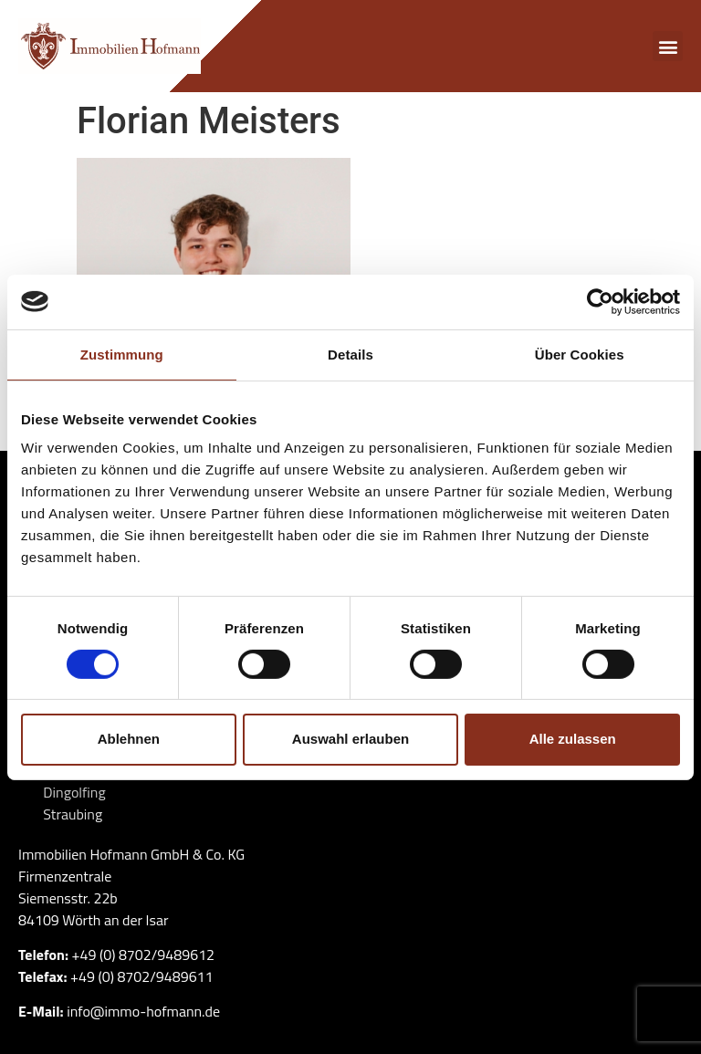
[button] (668, 46)
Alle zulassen (572, 738)
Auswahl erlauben (350, 738)
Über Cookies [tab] (579, 353)
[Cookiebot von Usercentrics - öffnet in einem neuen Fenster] (600, 301)
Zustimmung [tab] (121, 353)
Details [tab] (350, 353)
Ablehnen (129, 738)
